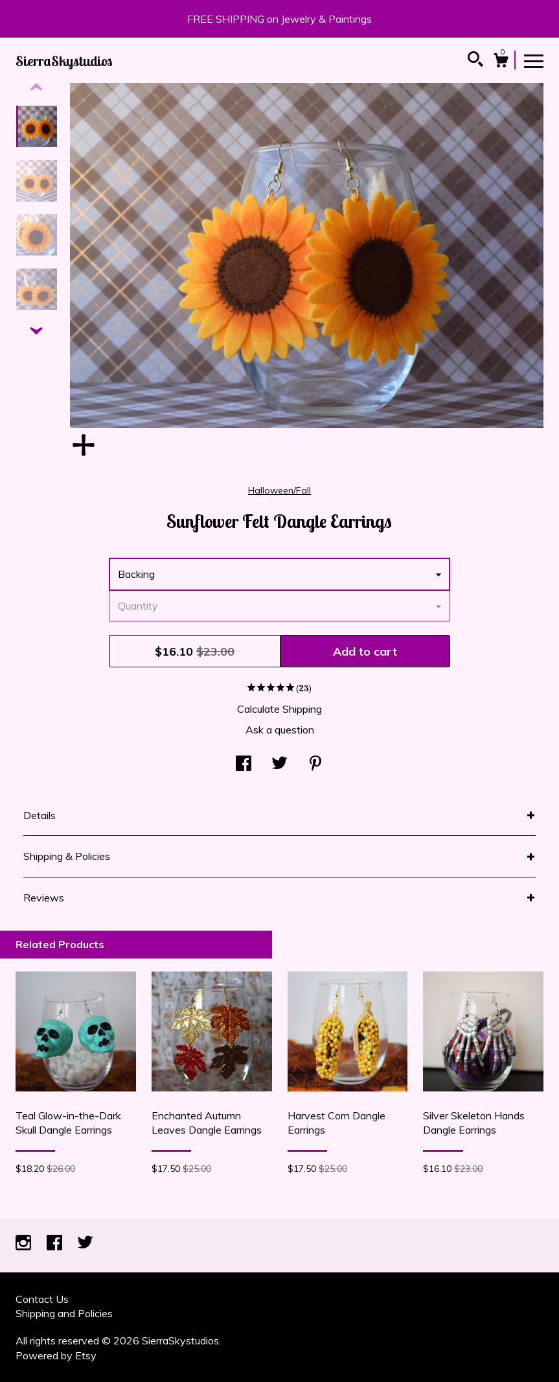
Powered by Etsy (56, 1355)
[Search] (475, 61)
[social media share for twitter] (279, 764)
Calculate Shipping (279, 708)
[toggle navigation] (533, 60)
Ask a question (279, 729)
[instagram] (25, 1243)
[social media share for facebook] (243, 764)
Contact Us (42, 1299)
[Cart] (501, 62)
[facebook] (56, 1243)
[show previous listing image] (36, 87)
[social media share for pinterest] (315, 764)
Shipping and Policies (64, 1313)
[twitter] (85, 1243)
